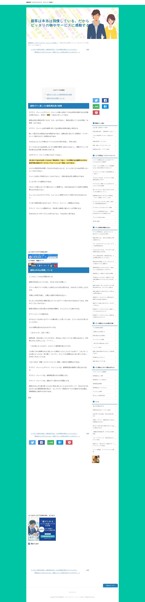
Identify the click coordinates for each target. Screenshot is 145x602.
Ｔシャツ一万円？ (97, 347)
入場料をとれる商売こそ (99, 331)
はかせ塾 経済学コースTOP (100, 127)
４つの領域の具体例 (98, 327)
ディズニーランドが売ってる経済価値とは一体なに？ (103, 173)
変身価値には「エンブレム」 (100, 387)
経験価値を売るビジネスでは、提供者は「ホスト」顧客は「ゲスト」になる (103, 196)
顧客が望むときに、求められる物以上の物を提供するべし (103, 238)
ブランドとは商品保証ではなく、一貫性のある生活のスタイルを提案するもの (103, 212)
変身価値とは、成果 (98, 375)
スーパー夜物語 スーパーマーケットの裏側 (103, 450)
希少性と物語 (96, 221)
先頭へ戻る (112, 585)
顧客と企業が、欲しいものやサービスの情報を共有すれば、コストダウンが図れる (103, 286)
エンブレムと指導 (97, 391)
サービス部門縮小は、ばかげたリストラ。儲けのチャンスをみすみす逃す (103, 233)
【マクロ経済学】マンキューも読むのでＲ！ (103, 136)
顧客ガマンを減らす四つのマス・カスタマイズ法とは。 (103, 304)
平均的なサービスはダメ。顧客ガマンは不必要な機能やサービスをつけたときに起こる (103, 279)
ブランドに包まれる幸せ (99, 217)
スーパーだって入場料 (98, 339)
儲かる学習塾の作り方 (98, 406)
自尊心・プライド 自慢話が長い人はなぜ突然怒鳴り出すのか (103, 421)
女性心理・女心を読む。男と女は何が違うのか (103, 415)
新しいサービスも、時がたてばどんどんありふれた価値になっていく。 (103, 190)
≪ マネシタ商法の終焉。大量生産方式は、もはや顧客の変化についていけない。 (54, 49)
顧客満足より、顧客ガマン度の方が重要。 (103, 273)
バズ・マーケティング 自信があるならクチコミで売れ (103, 438)
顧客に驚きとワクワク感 (99, 361)
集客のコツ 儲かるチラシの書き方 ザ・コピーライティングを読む (103, 444)
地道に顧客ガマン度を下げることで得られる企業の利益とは (103, 292)
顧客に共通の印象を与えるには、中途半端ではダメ (103, 352)
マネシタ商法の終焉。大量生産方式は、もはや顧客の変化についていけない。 (103, 256)
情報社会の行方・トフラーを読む (101, 149)
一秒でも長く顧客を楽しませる (100, 343)
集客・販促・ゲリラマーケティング (102, 145)
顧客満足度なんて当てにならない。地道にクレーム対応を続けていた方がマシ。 (103, 268)
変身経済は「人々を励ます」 (100, 379)
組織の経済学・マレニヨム (99, 141)
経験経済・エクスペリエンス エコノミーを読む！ (40, 2)
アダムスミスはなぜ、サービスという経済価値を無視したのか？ (103, 178)
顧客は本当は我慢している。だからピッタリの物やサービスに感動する (103, 262)
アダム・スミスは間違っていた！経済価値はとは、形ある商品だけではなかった (103, 166)
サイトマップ (72, 592)
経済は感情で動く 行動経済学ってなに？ (103, 131)
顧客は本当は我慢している (55, 98)
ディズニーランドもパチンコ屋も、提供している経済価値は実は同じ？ (103, 202)
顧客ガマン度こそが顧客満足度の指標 (59, 94)
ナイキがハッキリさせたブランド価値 (102, 207)
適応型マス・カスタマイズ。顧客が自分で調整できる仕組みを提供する (103, 298)
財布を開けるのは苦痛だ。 (99, 335)
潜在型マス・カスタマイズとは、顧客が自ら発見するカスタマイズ (103, 316)
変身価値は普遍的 (97, 383)
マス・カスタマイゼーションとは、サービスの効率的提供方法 (103, 244)
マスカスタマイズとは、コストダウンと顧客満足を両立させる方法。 (103, 250)
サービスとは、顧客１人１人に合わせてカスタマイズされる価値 (103, 184)
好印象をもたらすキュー (99, 357)
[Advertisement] (58, 71)
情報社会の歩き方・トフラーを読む (102, 410)
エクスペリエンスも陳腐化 (99, 371)
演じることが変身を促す (99, 395)
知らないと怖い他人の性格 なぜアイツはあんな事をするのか (103, 427)
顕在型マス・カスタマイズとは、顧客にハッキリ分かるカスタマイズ (103, 310)
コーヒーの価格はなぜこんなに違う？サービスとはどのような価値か (103, 161)
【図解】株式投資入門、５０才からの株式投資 (103, 432)
